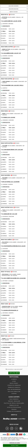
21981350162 (5, 283)
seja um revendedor (14, 389)
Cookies (14, 393)
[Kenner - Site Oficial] (13, 418)
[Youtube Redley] (16, 429)
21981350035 (5, 58)
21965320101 (5, 315)
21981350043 (5, 218)
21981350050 (5, 347)
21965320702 (5, 122)
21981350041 (5, 90)
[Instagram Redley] (11, 429)
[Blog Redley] (20, 429)
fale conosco (14, 399)
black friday (14, 383)
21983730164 (5, 154)
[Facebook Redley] (7, 429)
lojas (14, 381)
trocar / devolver (14, 401)
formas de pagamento (14, 411)
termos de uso (14, 405)
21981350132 (5, 186)
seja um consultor (14, 391)
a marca (14, 379)
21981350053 (5, 251)
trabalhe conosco (14, 387)
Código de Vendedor (14, 385)
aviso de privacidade (14, 407)
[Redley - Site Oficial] (6, 419)
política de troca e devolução (14, 403)
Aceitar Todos (14, 445)
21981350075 (5, 26)
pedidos (14, 409)
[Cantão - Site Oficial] (21, 420)
